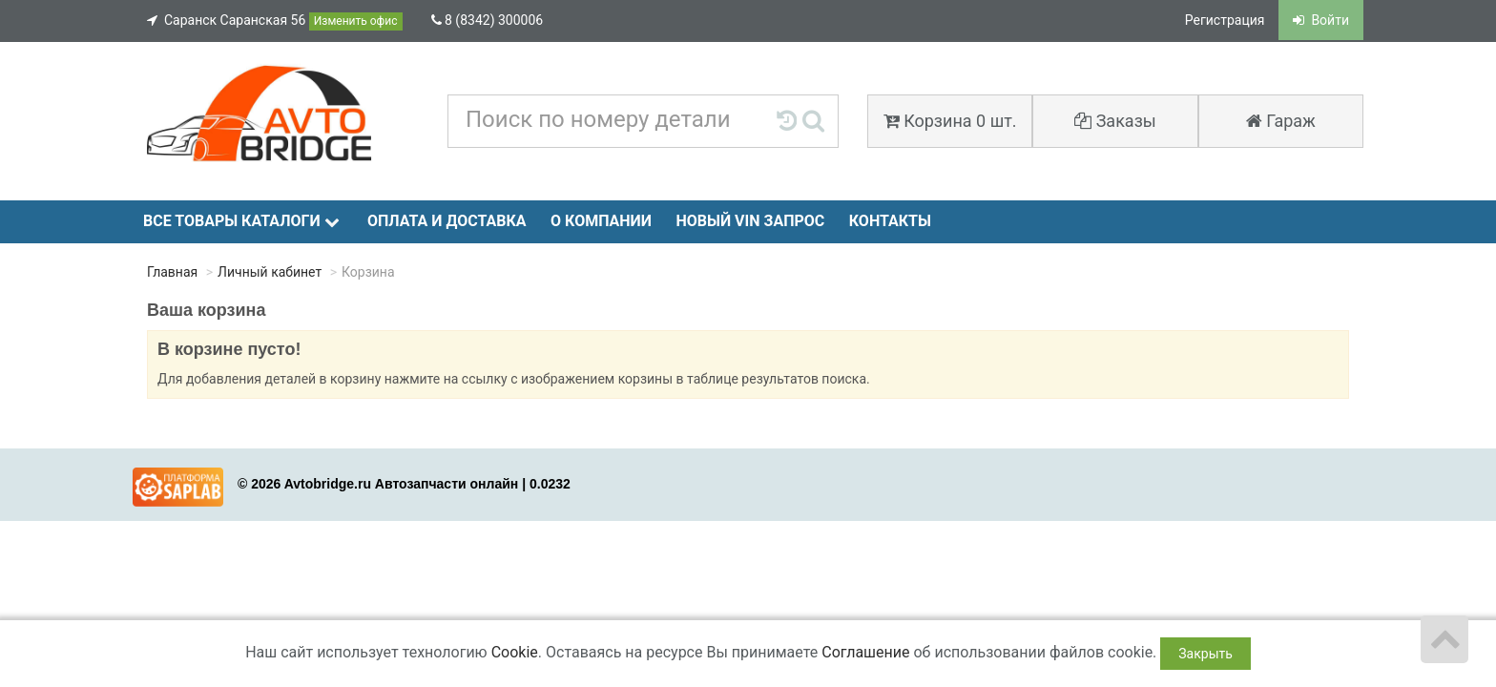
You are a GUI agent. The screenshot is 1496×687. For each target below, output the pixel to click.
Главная (172, 272)
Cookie (514, 652)
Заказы (1115, 121)
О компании (601, 221)
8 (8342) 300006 (487, 20)
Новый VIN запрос (749, 221)
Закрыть (1205, 653)
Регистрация (1225, 20)
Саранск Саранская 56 (275, 21)
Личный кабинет (270, 272)
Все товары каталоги (241, 221)
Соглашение (865, 652)
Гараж (1281, 121)
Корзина (950, 121)
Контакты (890, 221)
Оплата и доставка (447, 221)
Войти (1321, 20)
